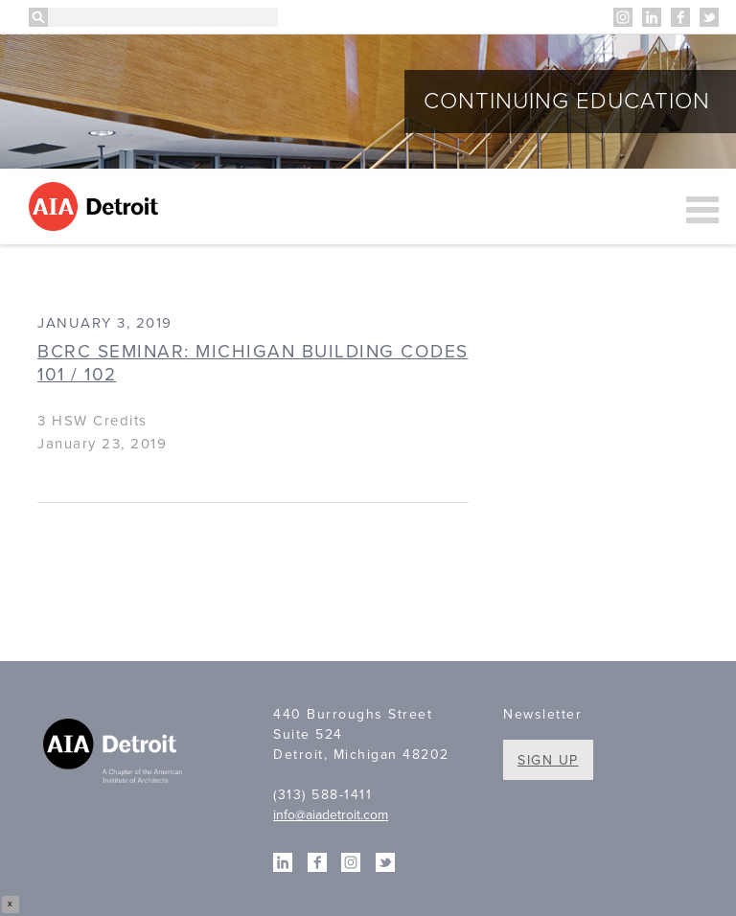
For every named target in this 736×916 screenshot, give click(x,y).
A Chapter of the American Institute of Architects (115, 753)
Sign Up (548, 760)
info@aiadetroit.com (330, 815)
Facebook (680, 17)
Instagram (622, 17)
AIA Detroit (96, 206)
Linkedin (651, 17)
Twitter (709, 17)
